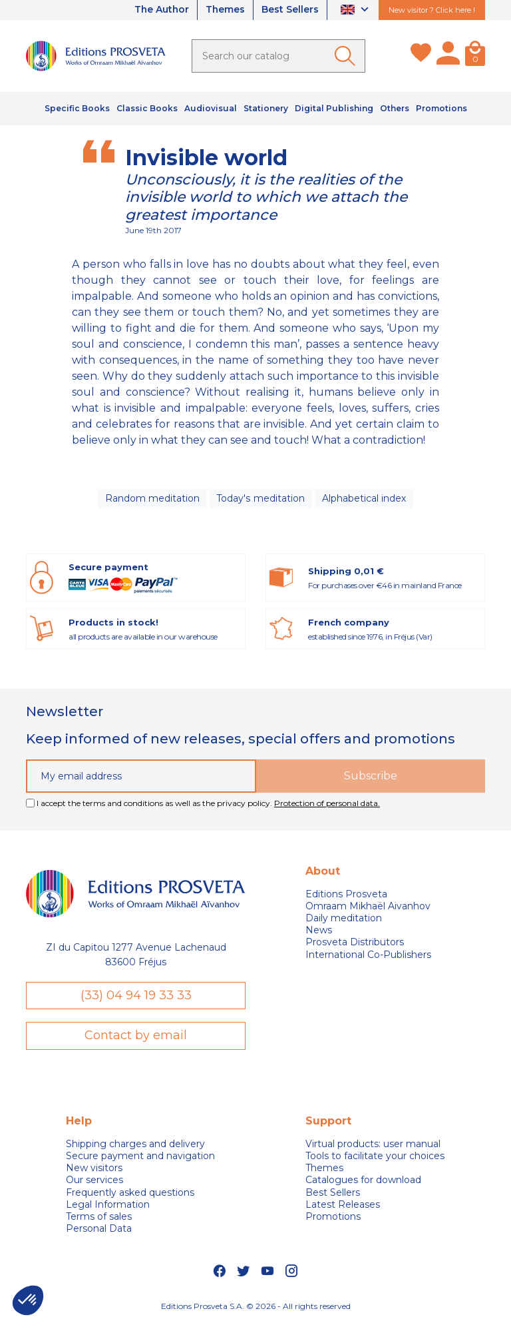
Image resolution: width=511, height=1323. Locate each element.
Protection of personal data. (327, 803)
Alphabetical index (364, 498)
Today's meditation (261, 498)
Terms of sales (99, 1216)
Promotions (333, 1216)
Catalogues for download (363, 1180)
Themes (225, 10)
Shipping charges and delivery (135, 1144)
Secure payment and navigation (140, 1156)
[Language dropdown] (356, 10)
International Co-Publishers (368, 955)
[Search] (278, 56)
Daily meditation (343, 918)
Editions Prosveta (346, 894)
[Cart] (475, 56)
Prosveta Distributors (354, 943)
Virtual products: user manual (372, 1144)
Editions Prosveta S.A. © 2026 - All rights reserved (256, 1307)
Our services (94, 1180)
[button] (28, 1300)
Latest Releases (342, 1204)
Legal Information (108, 1204)
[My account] (448, 56)
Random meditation (152, 498)
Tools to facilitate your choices (374, 1156)
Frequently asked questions (130, 1192)
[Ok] (347, 56)
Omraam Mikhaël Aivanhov (367, 906)
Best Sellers (290, 10)
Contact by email (136, 1036)
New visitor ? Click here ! (432, 10)
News (318, 931)
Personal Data (99, 1228)
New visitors (94, 1168)
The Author (160, 10)
